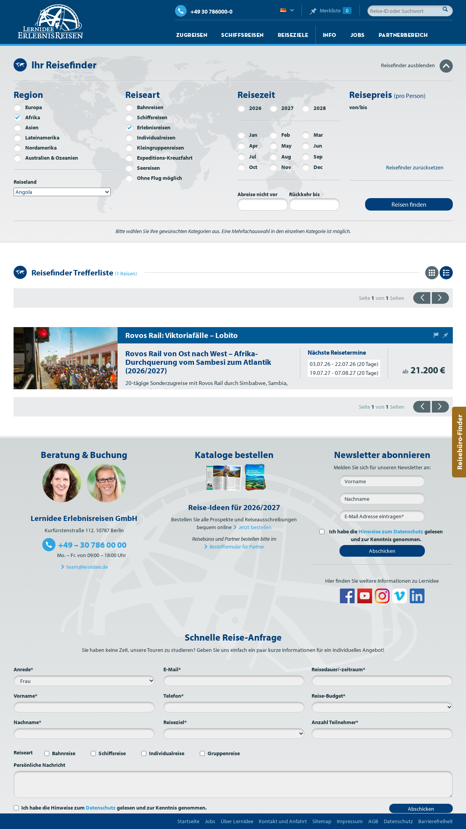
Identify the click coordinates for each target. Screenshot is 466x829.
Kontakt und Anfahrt (283, 821)
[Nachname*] (84, 733)
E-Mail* (172, 669)
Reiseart (23, 752)
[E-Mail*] (382, 516)
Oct (247, 167)
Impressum (350, 821)
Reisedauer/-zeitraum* (338, 669)
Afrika (27, 117)
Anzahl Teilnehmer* (335, 722)
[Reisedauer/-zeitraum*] (382, 680)
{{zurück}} (421, 298)
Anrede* (23, 669)
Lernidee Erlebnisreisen (50, 22)
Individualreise (166, 753)
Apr (247, 146)
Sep (312, 156)
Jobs (357, 34)
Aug (280, 156)
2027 (282, 108)
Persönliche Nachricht (39, 764)
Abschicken (382, 550)
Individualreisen (150, 137)
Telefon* (173, 695)
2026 (249, 108)
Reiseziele (293, 34)
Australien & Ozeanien (46, 158)
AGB (373, 821)
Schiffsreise (112, 753)
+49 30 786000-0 (203, 11)
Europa (28, 107)
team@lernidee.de (87, 566)
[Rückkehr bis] (314, 204)
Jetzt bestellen (255, 527)
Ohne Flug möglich (153, 178)
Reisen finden (409, 204)
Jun (312, 146)
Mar (312, 135)
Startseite (188, 821)
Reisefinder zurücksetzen (414, 167)
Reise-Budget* (328, 695)
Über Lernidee (237, 821)
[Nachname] (382, 498)
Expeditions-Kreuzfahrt (158, 158)
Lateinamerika (36, 137)
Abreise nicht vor (257, 194)
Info (329, 34)
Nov (280, 167)
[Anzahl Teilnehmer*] (382, 733)
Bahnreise (63, 753)
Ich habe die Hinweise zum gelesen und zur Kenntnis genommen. (114, 807)
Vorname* (25, 695)
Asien (26, 127)
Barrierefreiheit (435, 821)
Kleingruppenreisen (154, 148)
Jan (247, 135)
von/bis (358, 107)
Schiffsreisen (242, 34)
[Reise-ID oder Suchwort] (410, 10)
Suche (447, 9)
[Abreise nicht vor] (262, 204)
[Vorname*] (84, 707)
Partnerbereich (403, 34)
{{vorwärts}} (440, 298)
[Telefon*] (234, 707)
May (280, 146)
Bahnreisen (144, 107)
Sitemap (321, 821)
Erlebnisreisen (147, 127)
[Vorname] (382, 481)
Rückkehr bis (304, 194)
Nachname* (27, 722)
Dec (312, 167)
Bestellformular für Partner (237, 546)
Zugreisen (192, 34)
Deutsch (287, 10)
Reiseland (25, 181)
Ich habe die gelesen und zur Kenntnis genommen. (385, 535)
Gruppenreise (224, 753)
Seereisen (142, 168)
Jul (246, 156)
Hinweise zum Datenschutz (391, 531)
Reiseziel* (175, 722)
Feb (280, 135)
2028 (314, 108)
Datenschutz (101, 807)
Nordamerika (35, 148)
